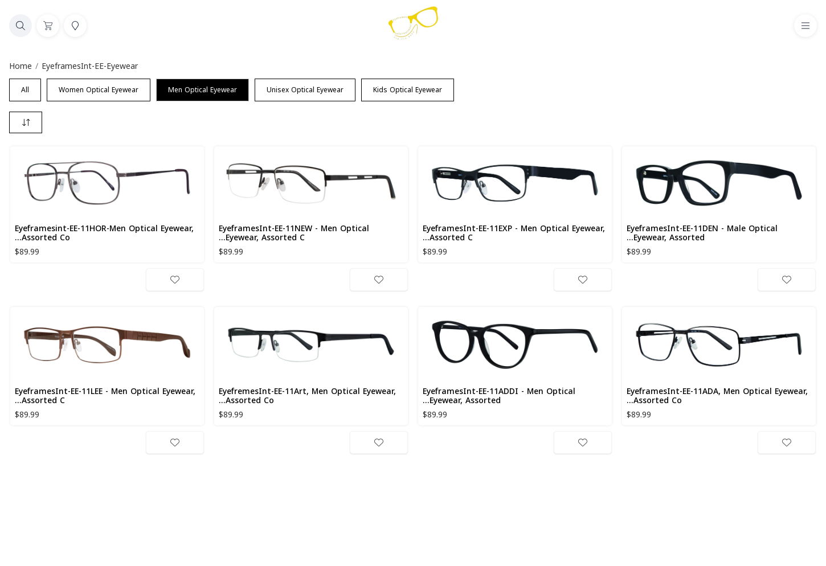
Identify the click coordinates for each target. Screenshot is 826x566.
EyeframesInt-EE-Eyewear (90, 66)
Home (20, 66)
